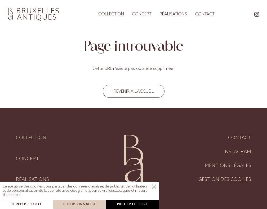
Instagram (237, 152)
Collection (111, 14)
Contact (205, 14)
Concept (142, 14)
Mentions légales (228, 166)
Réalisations (173, 14)
